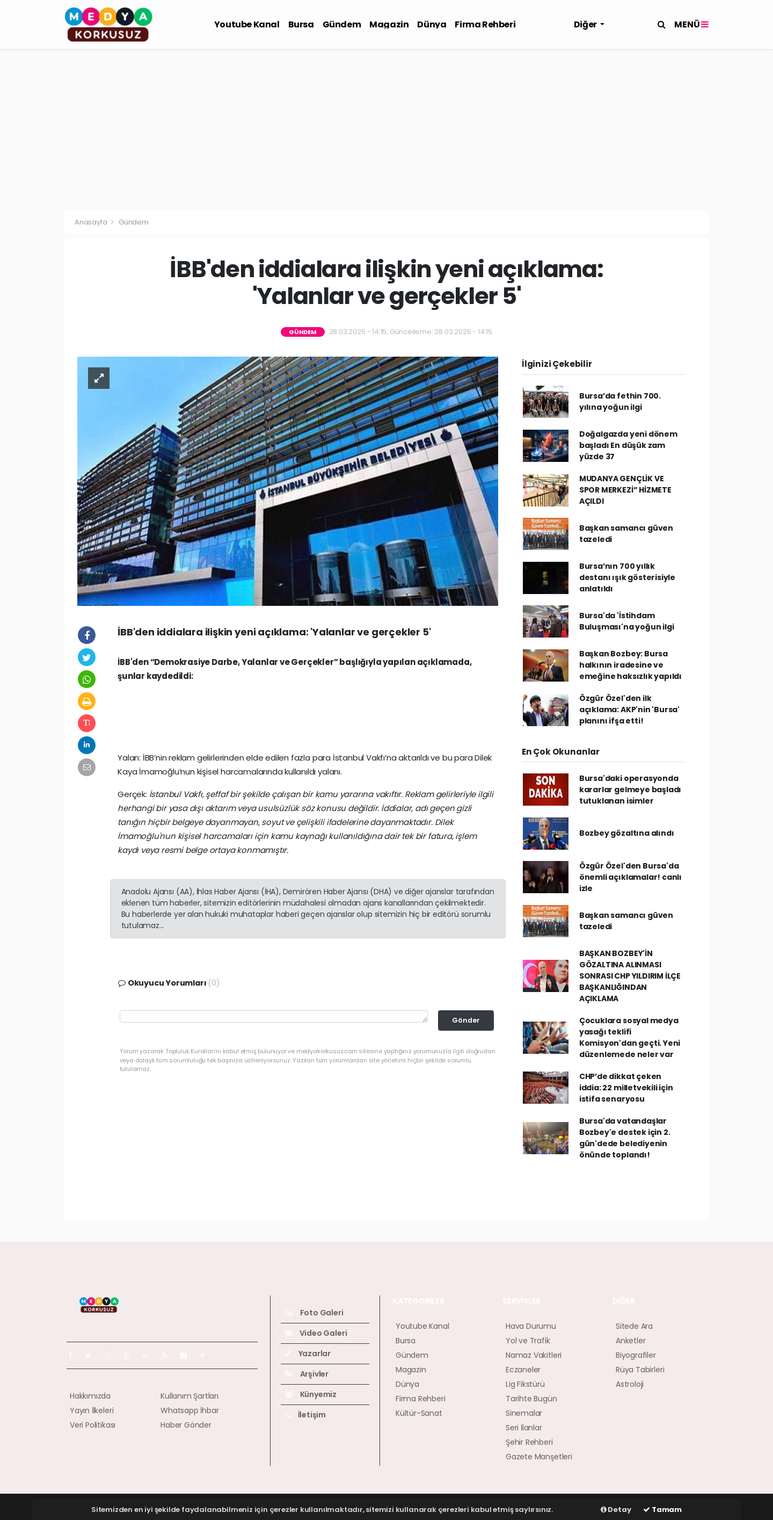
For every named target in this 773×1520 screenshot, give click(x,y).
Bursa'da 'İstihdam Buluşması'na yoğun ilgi (626, 621)
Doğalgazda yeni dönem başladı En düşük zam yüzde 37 (628, 445)
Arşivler (307, 1374)
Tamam (662, 1509)
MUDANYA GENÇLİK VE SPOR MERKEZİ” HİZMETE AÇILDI (625, 489)
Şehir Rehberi (529, 1442)
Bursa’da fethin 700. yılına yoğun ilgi (620, 401)
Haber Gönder (186, 1425)
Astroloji (630, 1384)
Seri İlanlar (524, 1427)
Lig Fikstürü (525, 1384)
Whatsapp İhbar (189, 1410)
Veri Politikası (92, 1425)
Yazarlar (308, 1353)
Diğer (586, 24)
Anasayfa (91, 222)
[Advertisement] (386, 129)
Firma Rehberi (485, 24)
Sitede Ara (634, 1326)
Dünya (431, 24)
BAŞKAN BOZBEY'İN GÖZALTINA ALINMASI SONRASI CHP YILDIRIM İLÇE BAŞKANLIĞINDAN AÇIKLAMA (630, 976)
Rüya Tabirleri (640, 1369)
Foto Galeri (314, 1312)
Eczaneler (523, 1369)
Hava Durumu (531, 1326)
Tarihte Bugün (531, 1398)
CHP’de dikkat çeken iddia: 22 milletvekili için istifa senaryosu (626, 1087)
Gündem (342, 24)
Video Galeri (316, 1333)
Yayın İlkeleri (91, 1410)
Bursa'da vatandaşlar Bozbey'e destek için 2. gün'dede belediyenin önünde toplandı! (624, 1138)
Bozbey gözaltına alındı (626, 833)
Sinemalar (524, 1413)
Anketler (630, 1340)
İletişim (305, 1414)
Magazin (389, 24)
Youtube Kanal (247, 24)
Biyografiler (636, 1355)
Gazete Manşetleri (539, 1456)
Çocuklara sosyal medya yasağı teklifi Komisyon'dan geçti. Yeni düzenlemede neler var (629, 1037)
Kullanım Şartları (189, 1396)
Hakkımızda (90, 1396)
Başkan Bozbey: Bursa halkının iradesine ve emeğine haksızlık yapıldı (630, 665)
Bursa (301, 24)
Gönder (466, 1020)
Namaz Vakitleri (533, 1355)
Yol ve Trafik (528, 1340)
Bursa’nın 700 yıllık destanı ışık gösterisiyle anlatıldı (627, 577)
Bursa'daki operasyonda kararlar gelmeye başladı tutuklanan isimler (630, 789)
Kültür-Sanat (419, 1413)
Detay (616, 1509)
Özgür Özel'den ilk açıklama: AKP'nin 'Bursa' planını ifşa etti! (629, 709)
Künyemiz (311, 1394)
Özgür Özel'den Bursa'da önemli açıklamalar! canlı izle (630, 877)
